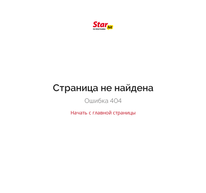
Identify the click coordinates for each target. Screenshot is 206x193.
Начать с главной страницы (103, 112)
